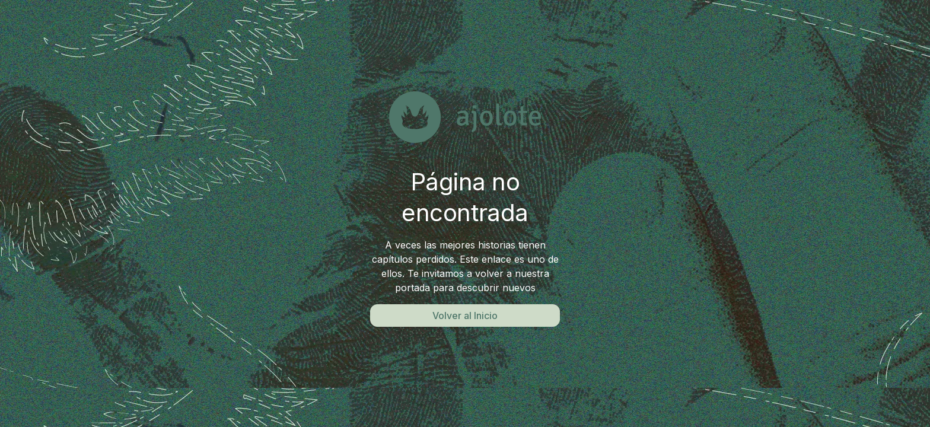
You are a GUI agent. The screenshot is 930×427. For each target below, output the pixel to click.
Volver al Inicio (465, 315)
